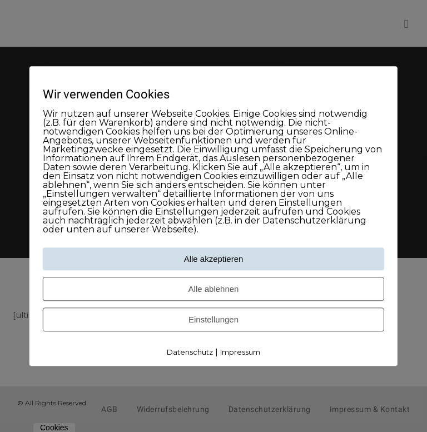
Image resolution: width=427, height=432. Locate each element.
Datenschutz (190, 352)
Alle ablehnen (213, 289)
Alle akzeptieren (214, 259)
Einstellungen (213, 320)
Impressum (240, 352)
